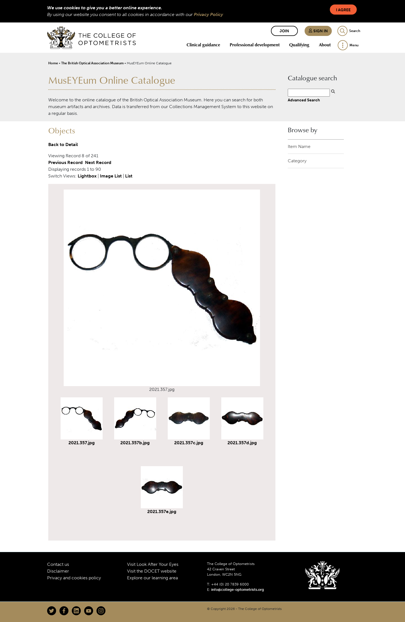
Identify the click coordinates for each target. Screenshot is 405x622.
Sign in (318, 31)
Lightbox (87, 176)
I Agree (343, 10)
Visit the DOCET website (151, 571)
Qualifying (299, 45)
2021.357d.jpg (242, 442)
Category (297, 160)
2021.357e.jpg (161, 511)
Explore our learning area (152, 577)
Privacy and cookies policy (74, 577)
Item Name (299, 146)
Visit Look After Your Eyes (152, 564)
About (325, 45)
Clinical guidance (203, 45)
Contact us (58, 564)
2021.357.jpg (81, 442)
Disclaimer (58, 571)
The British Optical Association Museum (92, 63)
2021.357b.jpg (135, 442)
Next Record (98, 162)
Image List (111, 176)
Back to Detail (63, 144)
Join (284, 31)
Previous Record (65, 162)
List (128, 176)
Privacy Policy (208, 14)
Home (53, 63)
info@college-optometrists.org (237, 589)
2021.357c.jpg (188, 442)
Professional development (255, 45)
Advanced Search (304, 99)
